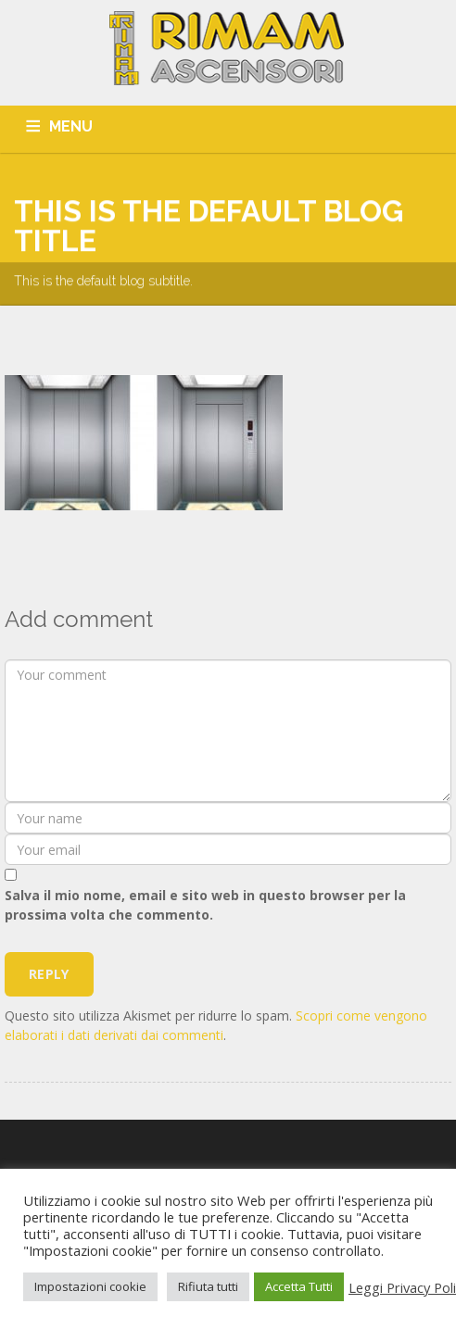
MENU (71, 126)
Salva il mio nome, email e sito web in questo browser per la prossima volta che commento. (205, 904)
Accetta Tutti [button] (299, 1286)
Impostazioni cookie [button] (90, 1286)
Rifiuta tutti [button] (208, 1286)
